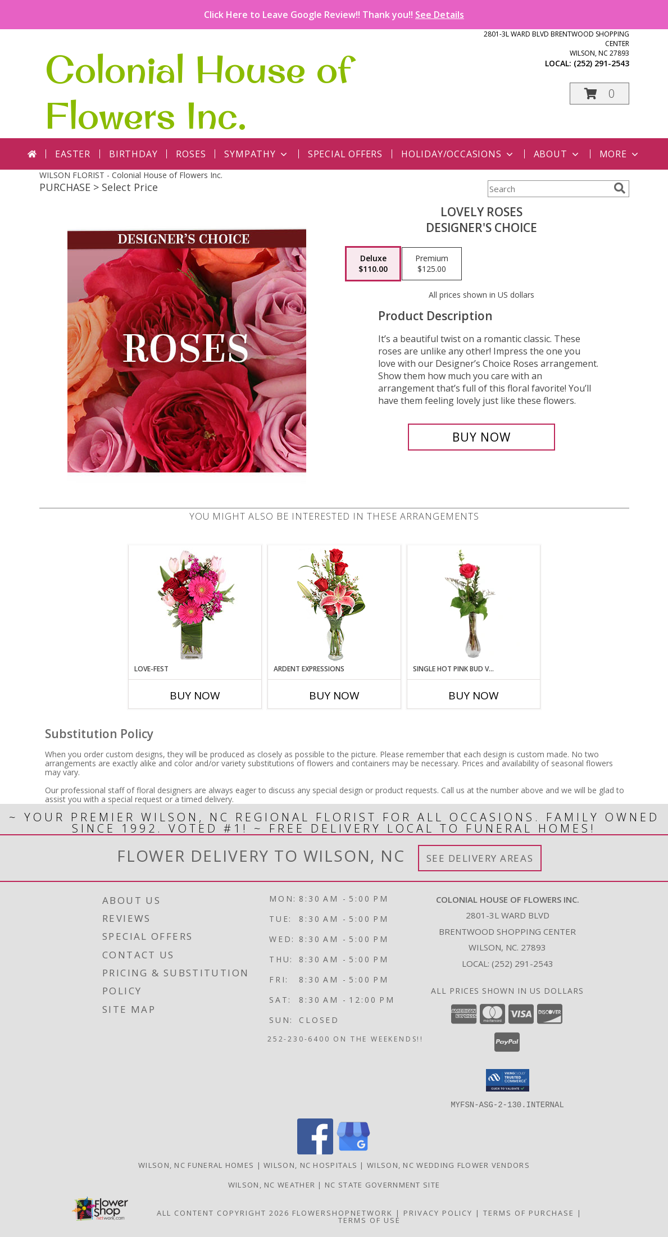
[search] (620, 188)
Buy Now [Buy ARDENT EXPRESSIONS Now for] (334, 695)
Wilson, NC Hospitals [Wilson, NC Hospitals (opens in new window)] (310, 1164)
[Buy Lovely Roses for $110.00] (482, 437)
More (619, 154)
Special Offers (345, 154)
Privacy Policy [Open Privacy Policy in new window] (437, 1212)
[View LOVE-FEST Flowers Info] (195, 605)
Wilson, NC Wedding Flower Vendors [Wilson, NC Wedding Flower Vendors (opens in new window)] (448, 1164)
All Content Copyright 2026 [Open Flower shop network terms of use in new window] (223, 1212)
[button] (599, 93)
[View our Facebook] (315, 1150)
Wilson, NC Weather (271, 1184)
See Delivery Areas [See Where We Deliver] (480, 858)
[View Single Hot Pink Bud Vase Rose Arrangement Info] (473, 604)
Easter (72, 154)
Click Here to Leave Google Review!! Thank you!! (334, 14)
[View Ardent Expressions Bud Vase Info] (334, 605)
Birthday (133, 154)
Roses (191, 154)
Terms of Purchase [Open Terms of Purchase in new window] (528, 1212)
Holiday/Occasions (458, 154)
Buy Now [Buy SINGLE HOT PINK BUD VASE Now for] (473, 695)
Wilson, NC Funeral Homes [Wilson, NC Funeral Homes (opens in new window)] (196, 1164)
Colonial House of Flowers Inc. (198, 92)
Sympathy (256, 154)
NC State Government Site (382, 1184)
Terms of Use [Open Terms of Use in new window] (369, 1220)
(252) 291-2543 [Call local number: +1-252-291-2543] (601, 63)
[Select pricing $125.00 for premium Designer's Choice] (431, 264)
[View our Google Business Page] (353, 1150)
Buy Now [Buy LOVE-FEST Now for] (195, 695)
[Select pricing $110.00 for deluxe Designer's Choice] (373, 264)
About (557, 154)
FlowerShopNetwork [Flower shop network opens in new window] (342, 1212)
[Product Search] (548, 189)
